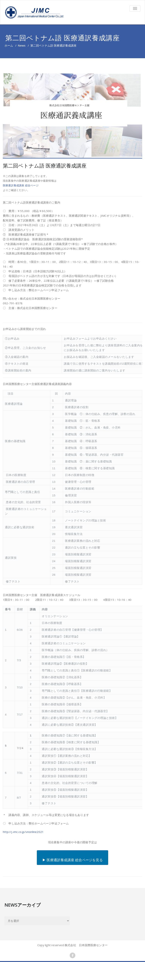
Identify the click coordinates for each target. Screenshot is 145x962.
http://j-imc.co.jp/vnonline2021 (23, 832)
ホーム (9, 45)
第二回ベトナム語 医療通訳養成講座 (44, 165)
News (21, 45)
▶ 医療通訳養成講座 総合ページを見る (72, 860)
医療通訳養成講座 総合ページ (21, 185)
